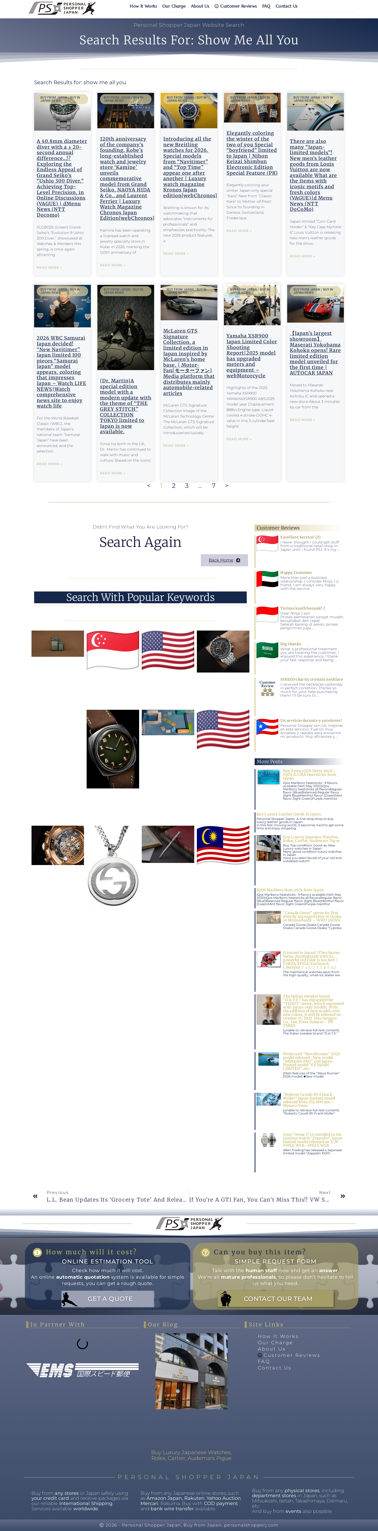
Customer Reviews (235, 6)
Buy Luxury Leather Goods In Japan (288, 814)
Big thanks (290, 644)
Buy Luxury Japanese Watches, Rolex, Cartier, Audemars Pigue (311, 839)
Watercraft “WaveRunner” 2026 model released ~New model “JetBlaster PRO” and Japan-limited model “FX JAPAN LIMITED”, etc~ (311, 1061)
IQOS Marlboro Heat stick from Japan (290, 890)
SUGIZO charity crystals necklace (311, 679)
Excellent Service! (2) (300, 537)
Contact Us (287, 6)
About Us (200, 6)
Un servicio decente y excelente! (311, 720)
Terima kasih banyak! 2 (302, 608)
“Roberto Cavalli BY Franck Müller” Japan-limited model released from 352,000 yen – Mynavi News (309, 1100)
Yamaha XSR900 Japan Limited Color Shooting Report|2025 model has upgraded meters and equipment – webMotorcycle (252, 355)
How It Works (143, 6)
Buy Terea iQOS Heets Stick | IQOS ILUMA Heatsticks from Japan (309, 775)
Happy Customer (296, 572)
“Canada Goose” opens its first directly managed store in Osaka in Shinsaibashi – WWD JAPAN (312, 916)
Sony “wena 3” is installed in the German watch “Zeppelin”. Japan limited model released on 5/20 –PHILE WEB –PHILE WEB (312, 1140)
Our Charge (174, 6)
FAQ (266, 6)
